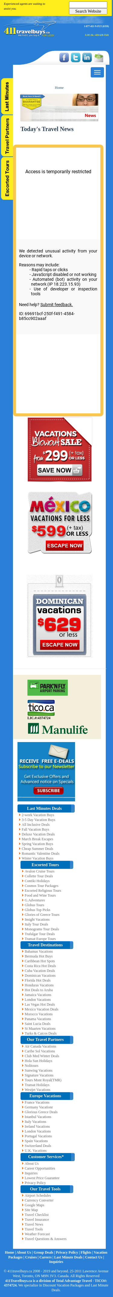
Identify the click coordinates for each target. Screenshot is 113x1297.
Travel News (34, 1224)
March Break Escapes (37, 839)
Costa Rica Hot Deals (40, 966)
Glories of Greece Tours (42, 914)
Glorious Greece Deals (41, 1112)
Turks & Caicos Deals (41, 1033)
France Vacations (37, 1102)
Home (59, 88)
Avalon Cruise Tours (40, 871)
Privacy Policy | (68, 1252)
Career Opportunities (40, 1168)
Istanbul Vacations (38, 1117)
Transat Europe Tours (40, 939)
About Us (32, 1163)
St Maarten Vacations (40, 1028)
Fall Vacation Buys (35, 829)
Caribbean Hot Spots (40, 961)
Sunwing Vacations (38, 1070)
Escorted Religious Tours (43, 890)
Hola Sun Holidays (38, 1061)
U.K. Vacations (36, 1150)
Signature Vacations (39, 1075)
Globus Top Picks (37, 910)
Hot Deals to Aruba (39, 990)
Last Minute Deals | (69, 1257)
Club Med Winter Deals (42, 1056)
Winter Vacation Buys (37, 858)
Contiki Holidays (37, 881)
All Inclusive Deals (36, 824)
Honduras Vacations (39, 985)
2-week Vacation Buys (38, 815)
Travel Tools (34, 1229)
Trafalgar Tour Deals (40, 934)
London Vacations (38, 999)
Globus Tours (34, 905)
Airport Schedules (38, 1195)
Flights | (87, 1252)
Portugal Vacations (38, 1136)
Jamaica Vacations (38, 995)
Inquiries (31, 1173)
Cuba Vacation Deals (40, 971)
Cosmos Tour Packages (41, 886)
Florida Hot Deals (38, 980)
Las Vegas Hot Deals (40, 1004)
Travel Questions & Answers (46, 1239)
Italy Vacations (35, 1121)
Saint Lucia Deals (37, 1024)
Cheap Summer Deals (37, 849)
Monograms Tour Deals (42, 929)
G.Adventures (35, 900)
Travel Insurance (37, 1219)
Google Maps (34, 1205)
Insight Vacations (37, 919)
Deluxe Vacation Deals (38, 834)
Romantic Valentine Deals (40, 853)
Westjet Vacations (37, 1090)
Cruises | (32, 1257)
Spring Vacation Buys (37, 844)
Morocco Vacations (39, 1014)
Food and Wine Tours (40, 895)
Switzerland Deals (38, 1146)
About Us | (25, 1252)
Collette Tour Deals (39, 876)
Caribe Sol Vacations (40, 1051)
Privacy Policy (35, 1183)
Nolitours (31, 1065)
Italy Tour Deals (36, 924)
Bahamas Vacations (39, 951)
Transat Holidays (37, 1085)
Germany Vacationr (39, 1107)
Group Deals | (45, 1252)
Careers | (46, 1257)
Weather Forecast (37, 1234)
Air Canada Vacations (40, 1046)
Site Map (31, 1210)
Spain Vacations (36, 1141)
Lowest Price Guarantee (42, 1178)
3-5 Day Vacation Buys (38, 820)
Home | (11, 1252)
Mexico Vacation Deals (41, 1009)
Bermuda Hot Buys (39, 956)
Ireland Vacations (37, 1126)
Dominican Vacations (40, 975)
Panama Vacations (38, 1019)
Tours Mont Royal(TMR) (43, 1080)
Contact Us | (94, 1257)
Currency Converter (39, 1200)
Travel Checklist (37, 1215)
